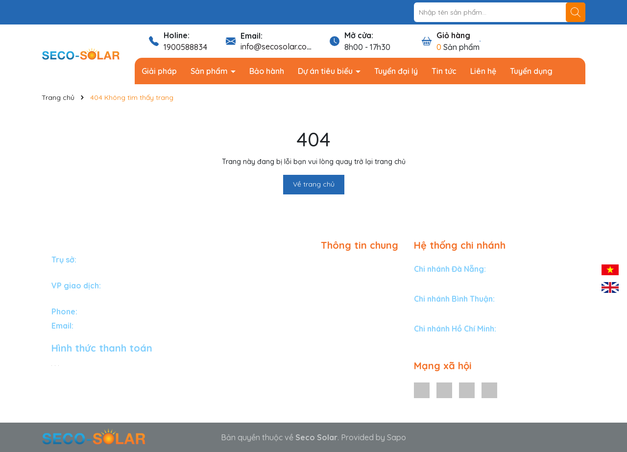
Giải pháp (159, 71)
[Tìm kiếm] (575, 12)
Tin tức (444, 71)
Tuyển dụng (531, 71)
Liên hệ (483, 71)
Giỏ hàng (453, 35)
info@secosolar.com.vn (282, 46)
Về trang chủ (314, 184)
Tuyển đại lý (396, 71)
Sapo (396, 437)
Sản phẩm (210, 71)
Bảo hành (266, 71)
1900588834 (185, 47)
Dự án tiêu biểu (326, 71)
